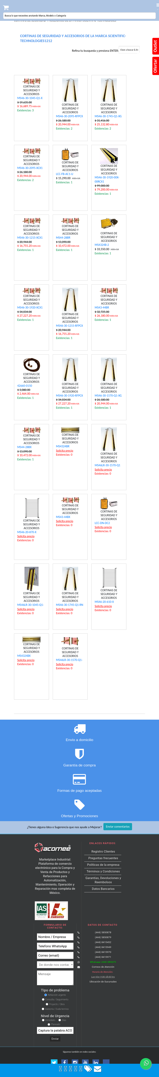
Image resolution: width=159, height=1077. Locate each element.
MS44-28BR (63, 237)
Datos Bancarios (103, 889)
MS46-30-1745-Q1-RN (69, 605)
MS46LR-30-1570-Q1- (69, 660)
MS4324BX (24, 656)
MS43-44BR (102, 307)
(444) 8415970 (103, 952)
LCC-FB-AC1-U (64, 174)
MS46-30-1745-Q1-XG (108, 116)
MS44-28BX (24, 447)
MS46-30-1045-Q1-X (30, 98)
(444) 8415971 (103, 957)
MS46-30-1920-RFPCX (69, 395)
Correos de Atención (103, 966)
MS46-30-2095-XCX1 (30, 168)
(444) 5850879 (103, 937)
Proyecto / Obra (57, 1004)
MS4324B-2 (102, 245)
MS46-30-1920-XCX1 (30, 307)
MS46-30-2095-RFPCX (69, 116)
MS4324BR (62, 446)
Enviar (55, 1038)
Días (64, 1020)
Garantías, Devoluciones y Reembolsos (103, 880)
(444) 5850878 (103, 932)
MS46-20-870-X (26, 532)
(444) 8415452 (103, 942)
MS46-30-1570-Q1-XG (108, 395)
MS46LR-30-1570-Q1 (107, 465)
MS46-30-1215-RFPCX (69, 325)
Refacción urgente (57, 995)
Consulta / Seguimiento (56, 999)
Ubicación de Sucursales (103, 981)
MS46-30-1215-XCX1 (30, 237)
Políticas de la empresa (103, 865)
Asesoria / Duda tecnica (56, 1009)
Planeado (55, 1024)
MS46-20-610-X (104, 602)
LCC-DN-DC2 (102, 523)
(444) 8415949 (103, 947)
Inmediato (50, 1020)
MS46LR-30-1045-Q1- (30, 605)
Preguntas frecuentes (103, 858)
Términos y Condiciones (103, 871)
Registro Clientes (103, 851)
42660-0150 (24, 385)
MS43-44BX (63, 517)
